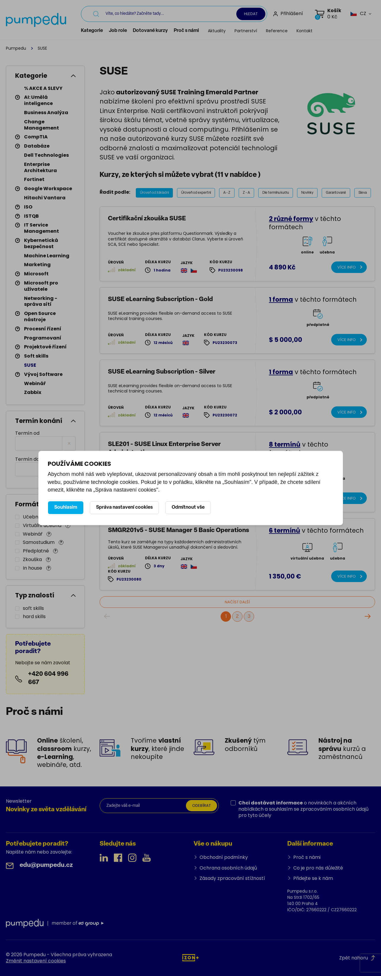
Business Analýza (46, 112)
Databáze (37, 146)
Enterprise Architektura (40, 167)
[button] (358, 14)
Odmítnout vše (188, 507)
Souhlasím (65, 507)
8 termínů (284, 448)
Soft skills (36, 356)
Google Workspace (48, 188)
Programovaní (42, 338)
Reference (291, 31)
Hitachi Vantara (45, 197)
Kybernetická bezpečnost (41, 243)
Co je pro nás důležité (318, 867)
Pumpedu (16, 48)
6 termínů (284, 534)
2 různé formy (291, 218)
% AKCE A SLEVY (43, 88)
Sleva (362, 193)
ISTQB (31, 216)
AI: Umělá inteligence (38, 100)
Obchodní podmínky (224, 857)
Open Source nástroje (40, 316)
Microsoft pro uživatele (41, 286)
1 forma (281, 300)
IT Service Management (41, 228)
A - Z (226, 193)
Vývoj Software (43, 374)
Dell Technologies (46, 155)
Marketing (37, 264)
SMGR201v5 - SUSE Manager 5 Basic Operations (178, 534)
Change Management (41, 124)
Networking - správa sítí (40, 301)
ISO (28, 206)
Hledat (251, 14)
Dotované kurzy (164, 30)
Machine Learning (46, 255)
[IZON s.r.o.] (190, 957)
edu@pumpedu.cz (46, 865)
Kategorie (106, 30)
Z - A (246, 193)
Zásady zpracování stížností (232, 878)
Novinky (307, 193)
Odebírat (200, 806)
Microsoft (36, 273)
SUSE (30, 365)
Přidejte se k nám (313, 878)
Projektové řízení (45, 346)
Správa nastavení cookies (124, 507)
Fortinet (34, 179)
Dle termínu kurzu (275, 193)
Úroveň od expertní (196, 193)
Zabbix (32, 392)
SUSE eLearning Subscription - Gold (160, 301)
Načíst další (229, 607)
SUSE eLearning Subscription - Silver (162, 374)
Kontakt (318, 31)
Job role (132, 30)
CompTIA (36, 136)
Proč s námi (200, 30)
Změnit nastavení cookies (36, 960)
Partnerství (259, 31)
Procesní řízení (42, 328)
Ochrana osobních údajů (228, 867)
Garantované (336, 193)
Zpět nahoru (357, 957)
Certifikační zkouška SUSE (147, 219)
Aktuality (231, 31)
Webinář (35, 383)
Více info (345, 268)
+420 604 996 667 (48, 678)
